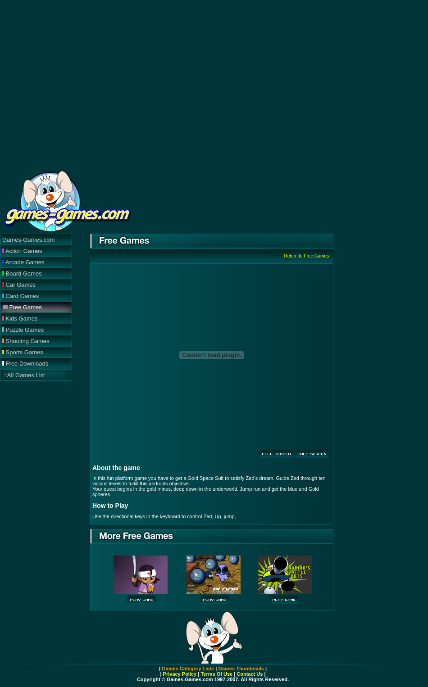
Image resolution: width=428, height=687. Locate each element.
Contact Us (250, 674)
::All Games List (23, 375)
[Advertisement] (134, 84)
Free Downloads (25, 363)
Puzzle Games (23, 329)
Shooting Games (25, 341)
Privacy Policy (180, 674)
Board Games (22, 273)
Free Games (22, 307)
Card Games (20, 296)
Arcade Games (23, 262)
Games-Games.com (28, 239)
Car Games (19, 284)
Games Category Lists (188, 668)
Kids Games (19, 318)
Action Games (22, 251)
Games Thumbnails (241, 668)
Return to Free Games (306, 255)
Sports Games (22, 352)
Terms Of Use (215, 674)
